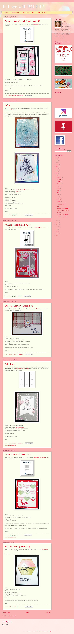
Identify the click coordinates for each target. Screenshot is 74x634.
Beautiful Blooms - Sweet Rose (22, 189)
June (58, 190)
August (58, 185)
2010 (57, 235)
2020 (57, 171)
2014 (57, 226)
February (59, 199)
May (58, 192)
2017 (57, 220)
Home (6, 12)
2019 (57, 173)
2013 (57, 229)
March (58, 196)
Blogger (50, 631)
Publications (15, 12)
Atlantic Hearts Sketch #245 (18, 454)
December (59, 177)
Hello (7, 105)
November (59, 179)
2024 (57, 162)
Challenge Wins (41, 12)
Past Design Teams (28, 12)
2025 (57, 160)
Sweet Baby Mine (20, 427)
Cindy (65, 21)
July (58, 188)
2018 (57, 175)
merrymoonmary (40, 631)
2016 (57, 222)
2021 (57, 168)
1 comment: (19, 296)
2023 (57, 164)
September (59, 183)
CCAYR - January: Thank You (19, 305)
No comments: (20, 95)
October (59, 181)
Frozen (17, 191)
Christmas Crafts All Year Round (35, 308)
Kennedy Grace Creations (10, 109)
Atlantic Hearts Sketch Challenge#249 (22, 21)
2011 (57, 233)
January (58, 201)
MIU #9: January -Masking (17, 546)
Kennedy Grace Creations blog (22, 368)
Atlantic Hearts (36, 24)
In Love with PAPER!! (23, 6)
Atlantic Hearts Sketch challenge (40, 227)
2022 (57, 166)
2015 (57, 224)
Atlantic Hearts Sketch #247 (18, 224)
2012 (57, 231)
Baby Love (10, 364)
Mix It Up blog (45, 549)
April (58, 194)
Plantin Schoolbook (12, 445)
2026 (57, 157)
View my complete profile (60, 38)
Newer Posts (6, 612)
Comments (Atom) (12, 615)
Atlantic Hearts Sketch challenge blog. (41, 457)
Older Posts (48, 612)
